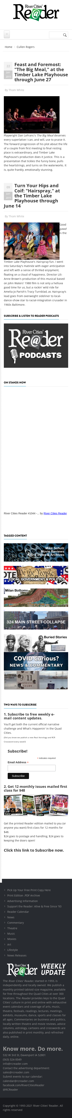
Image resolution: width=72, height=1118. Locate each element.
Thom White (16, 90)
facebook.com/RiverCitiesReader (23, 1085)
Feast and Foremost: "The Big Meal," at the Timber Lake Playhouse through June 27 (41, 72)
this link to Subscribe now (38, 850)
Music (11, 933)
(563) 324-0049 (12, 1059)
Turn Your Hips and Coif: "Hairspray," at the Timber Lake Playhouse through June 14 (32, 195)
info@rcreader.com (15, 1063)
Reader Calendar (18, 912)
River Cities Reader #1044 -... (21, 513)
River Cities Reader (55, 513)
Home (8, 47)
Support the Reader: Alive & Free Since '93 (34, 906)
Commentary (15, 922)
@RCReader (10, 1089)
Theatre (12, 928)
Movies (11, 939)
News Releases (16, 955)
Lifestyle (12, 950)
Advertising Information (22, 901)
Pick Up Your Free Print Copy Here (29, 890)
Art (9, 944)
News (10, 917)
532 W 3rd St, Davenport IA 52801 (24, 1055)
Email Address (18, 762)
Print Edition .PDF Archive (23, 895)
